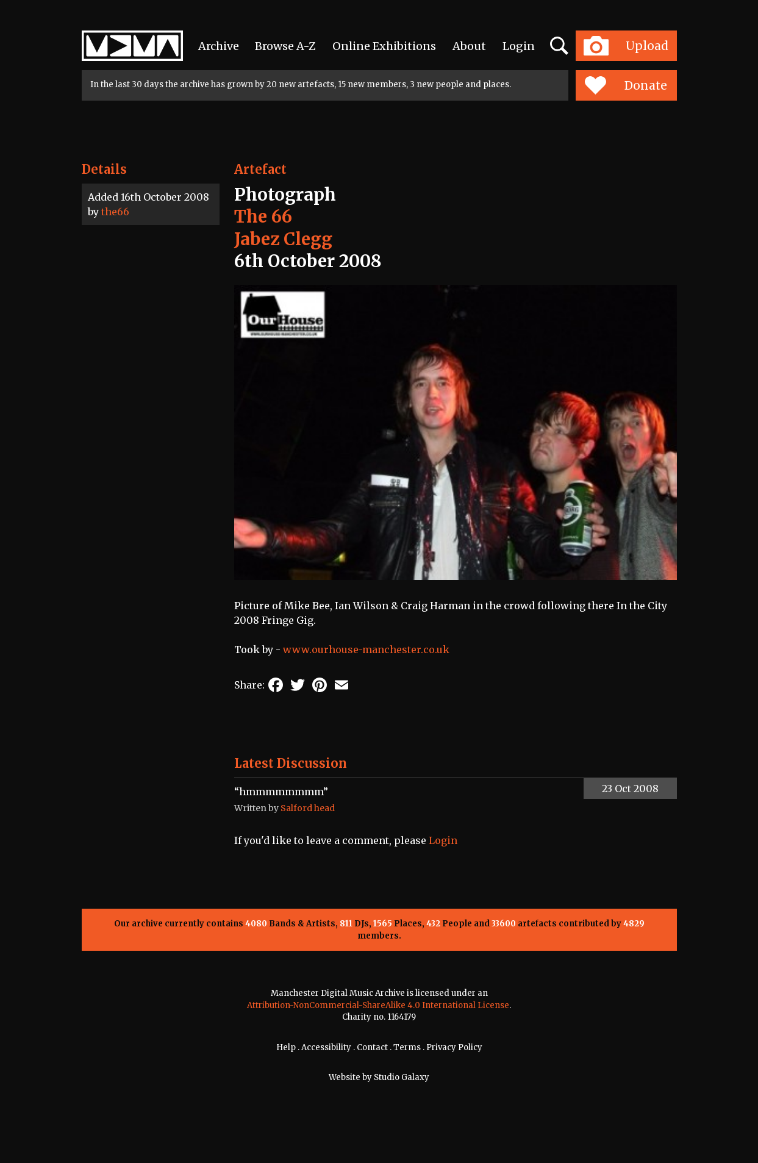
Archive (218, 46)
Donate (626, 85)
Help (286, 1047)
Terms (407, 1047)
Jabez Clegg (283, 239)
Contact (372, 1047)
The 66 (263, 216)
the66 (115, 212)
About (469, 46)
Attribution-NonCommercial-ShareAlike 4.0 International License (378, 1005)
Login (518, 46)
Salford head (308, 808)
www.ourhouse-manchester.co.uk (366, 649)
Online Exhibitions (384, 46)
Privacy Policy (454, 1047)
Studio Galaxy (401, 1077)
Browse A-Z (285, 46)
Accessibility (326, 1047)
